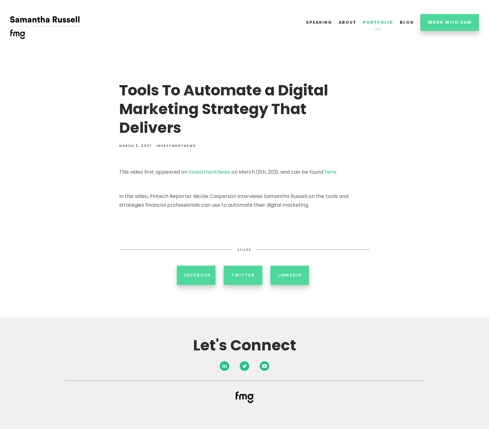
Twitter (242, 275)
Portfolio (378, 22)
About (347, 22)
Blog (407, 22)
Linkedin (290, 275)
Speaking (319, 22)
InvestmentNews (176, 145)
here (330, 172)
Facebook (197, 275)
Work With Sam (450, 22)
